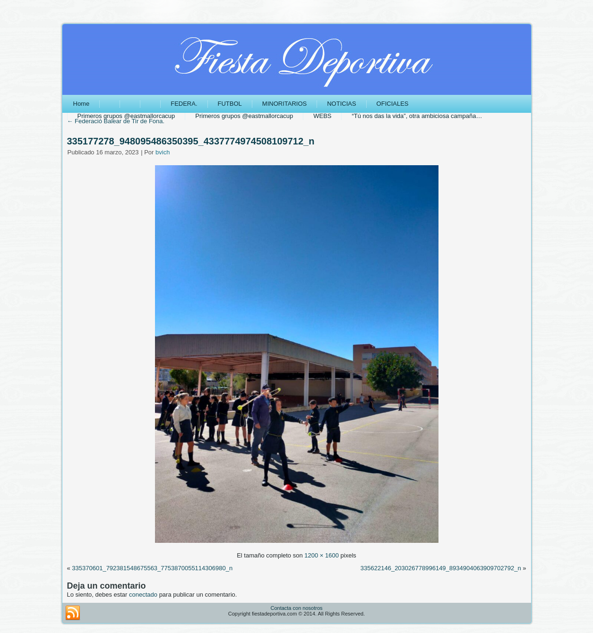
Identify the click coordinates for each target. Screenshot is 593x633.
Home (81, 103)
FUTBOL (230, 103)
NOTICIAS (341, 103)
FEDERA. (184, 103)
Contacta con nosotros (296, 608)
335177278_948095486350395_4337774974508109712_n (191, 141)
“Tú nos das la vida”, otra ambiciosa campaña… (417, 115)
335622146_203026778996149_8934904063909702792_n (441, 568)
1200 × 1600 (321, 555)
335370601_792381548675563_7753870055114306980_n (152, 568)
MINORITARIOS (284, 103)
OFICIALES (393, 103)
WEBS (322, 115)
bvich (162, 152)
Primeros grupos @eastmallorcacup (126, 115)
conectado (143, 594)
